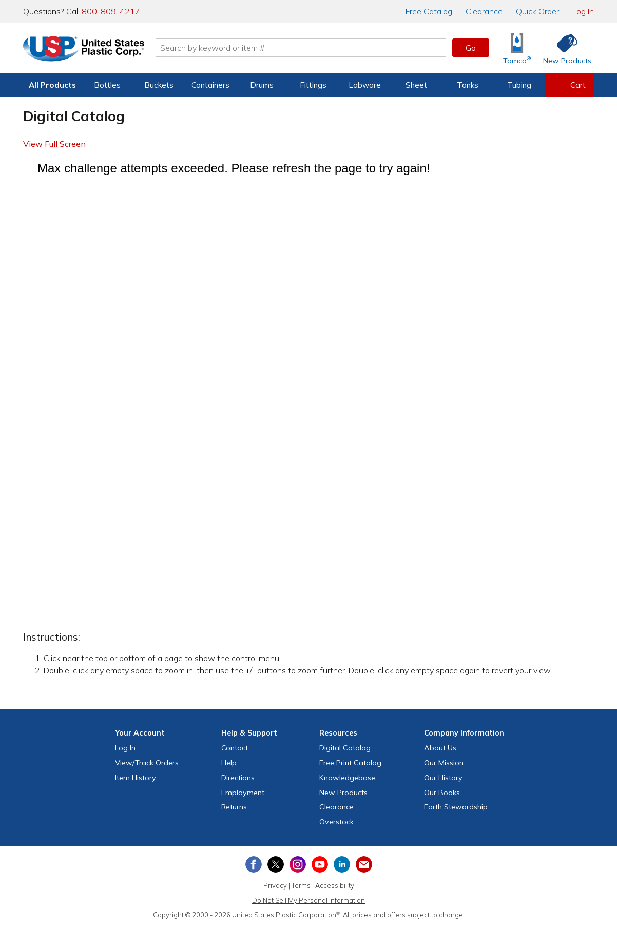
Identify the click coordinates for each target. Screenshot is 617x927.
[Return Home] (83, 50)
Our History (443, 777)
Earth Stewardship (456, 807)
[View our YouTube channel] (320, 864)
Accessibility (334, 885)
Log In (583, 11)
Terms (301, 885)
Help (229, 762)
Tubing (519, 85)
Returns (234, 807)
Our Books (442, 792)
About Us (440, 747)
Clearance (484, 11)
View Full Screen (54, 144)
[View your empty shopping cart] (569, 85)
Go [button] (471, 48)
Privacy (275, 885)
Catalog (429, 11)
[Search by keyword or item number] (301, 47)
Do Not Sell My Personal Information (308, 900)
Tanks (467, 85)
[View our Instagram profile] (297, 864)
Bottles (107, 85)
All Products (52, 85)
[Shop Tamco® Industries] (516, 48)
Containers (210, 85)
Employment (242, 792)
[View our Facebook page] (253, 864)
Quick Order (537, 11)
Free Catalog (350, 762)
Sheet (416, 85)
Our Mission (444, 762)
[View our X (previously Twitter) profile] (275, 864)
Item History (135, 777)
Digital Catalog (345, 747)
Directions (238, 777)
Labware (365, 85)
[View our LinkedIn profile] (342, 864)
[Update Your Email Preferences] (364, 864)
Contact (234, 747)
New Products (343, 792)
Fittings (313, 85)
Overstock (336, 821)
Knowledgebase (347, 777)
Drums (262, 85)
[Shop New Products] (563, 48)
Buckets (158, 85)
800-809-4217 (111, 11)
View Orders (147, 762)
